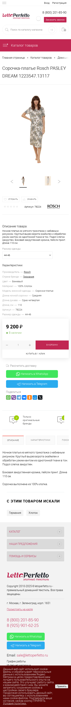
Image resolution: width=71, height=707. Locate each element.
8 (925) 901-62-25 (23, 625)
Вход (46, 3)
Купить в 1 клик (35, 354)
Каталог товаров (20, 45)
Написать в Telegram (32, 384)
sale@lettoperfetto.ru (32, 655)
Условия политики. (15, 703)
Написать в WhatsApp (32, 374)
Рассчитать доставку (21, 365)
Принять (61, 686)
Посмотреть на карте (20, 609)
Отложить (13, 199)
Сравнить (31, 199)
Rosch (27, 272)
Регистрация (59, 3)
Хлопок (33, 512)
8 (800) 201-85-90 (54, 12)
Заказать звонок (55, 19)
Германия (28, 276)
